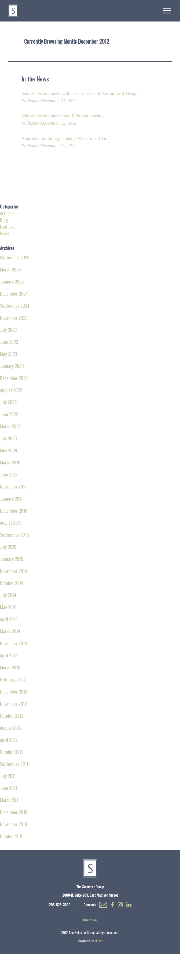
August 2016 (11, 522)
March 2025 (10, 269)
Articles (6, 213)
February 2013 (12, 679)
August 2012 (10, 727)
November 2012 (13, 703)
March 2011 (10, 800)
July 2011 (8, 776)
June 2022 (9, 414)
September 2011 (14, 764)
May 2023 (8, 354)
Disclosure (90, 920)
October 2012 (11, 715)
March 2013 (10, 667)
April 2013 (8, 655)
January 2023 (12, 366)
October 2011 (11, 751)
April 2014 (9, 619)
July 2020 (8, 438)
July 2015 (8, 546)
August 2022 (11, 390)
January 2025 (12, 281)
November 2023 (13, 317)
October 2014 (12, 583)
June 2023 (9, 341)
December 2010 (13, 812)
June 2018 (9, 474)
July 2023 (8, 329)
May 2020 (8, 450)
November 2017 (13, 486)
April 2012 (8, 739)
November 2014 (13, 571)
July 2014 (8, 595)
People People (95, 940)
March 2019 (10, 462)
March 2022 (10, 426)
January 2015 (11, 559)
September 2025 (14, 257)
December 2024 (14, 293)
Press (5, 233)
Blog (4, 220)
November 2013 (13, 643)
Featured (8, 226)
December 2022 (14, 378)
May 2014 (8, 607)
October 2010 (12, 836)
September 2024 (15, 305)
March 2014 (10, 631)
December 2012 (13, 691)
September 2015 (14, 534)
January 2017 (11, 498)
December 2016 (13, 510)
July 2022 (8, 402)
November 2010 (13, 824)
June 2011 (8, 788)
